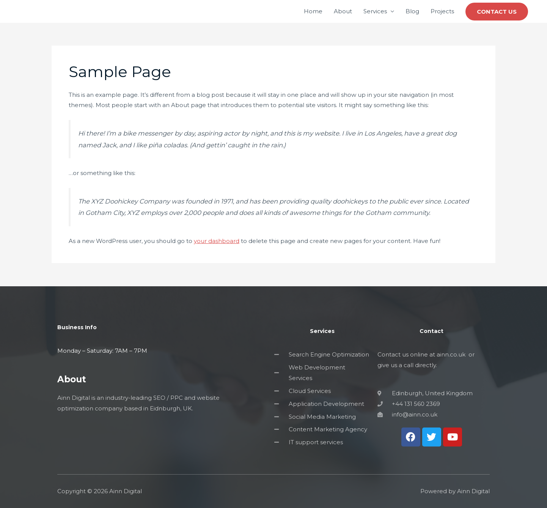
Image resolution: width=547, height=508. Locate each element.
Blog (412, 11)
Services (375, 11)
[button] (496, 12)
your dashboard (216, 241)
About (343, 11)
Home (313, 11)
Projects (442, 11)
